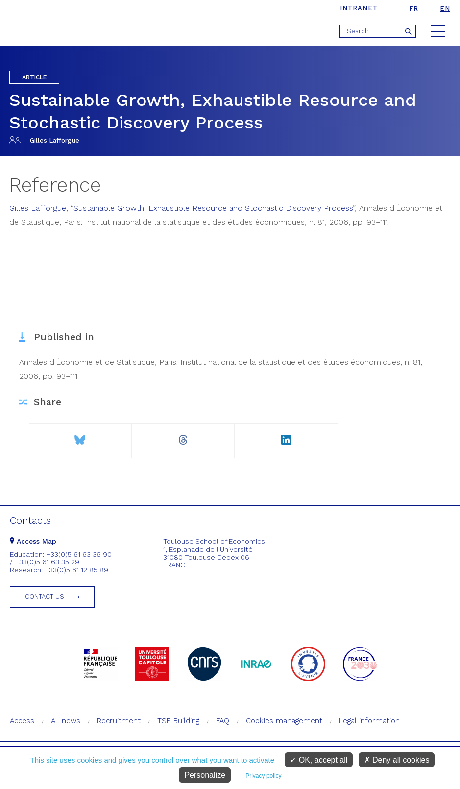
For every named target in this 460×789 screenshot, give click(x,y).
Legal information (369, 720)
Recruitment (119, 720)
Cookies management (284, 720)
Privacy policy (263, 775)
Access (22, 720)
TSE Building (178, 720)
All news (65, 720)
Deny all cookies (397, 760)
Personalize (204, 775)
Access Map (33, 541)
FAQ (222, 720)
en (445, 8)
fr (413, 8)
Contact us (44, 596)
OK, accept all (318, 760)
